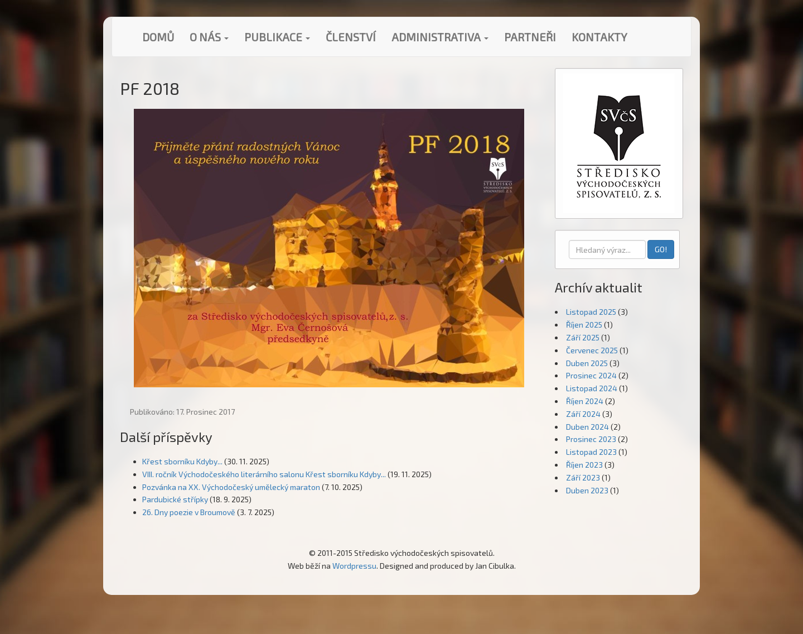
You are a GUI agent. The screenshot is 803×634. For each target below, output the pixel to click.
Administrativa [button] (439, 37)
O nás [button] (209, 37)
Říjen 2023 (584, 464)
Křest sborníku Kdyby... (182, 461)
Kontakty (599, 37)
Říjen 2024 (584, 401)
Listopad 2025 (591, 311)
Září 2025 (582, 337)
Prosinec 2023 (591, 439)
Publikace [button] (277, 37)
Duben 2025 (587, 363)
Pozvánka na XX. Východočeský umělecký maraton (231, 487)
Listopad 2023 (591, 452)
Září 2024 (583, 414)
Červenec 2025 (592, 350)
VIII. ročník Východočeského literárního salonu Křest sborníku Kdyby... (264, 474)
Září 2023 (583, 477)
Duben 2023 (587, 490)
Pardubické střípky (175, 499)
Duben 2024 (587, 426)
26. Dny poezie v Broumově (188, 512)
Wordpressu (354, 565)
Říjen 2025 (584, 324)
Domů (158, 37)
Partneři (530, 37)
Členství (351, 37)
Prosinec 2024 (591, 375)
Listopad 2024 (591, 388)
